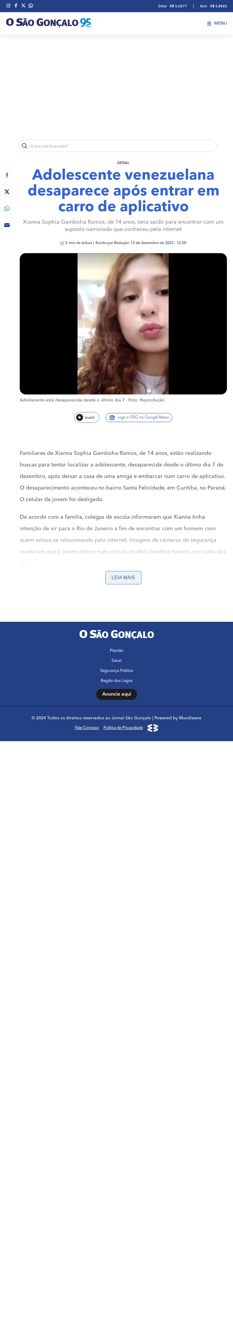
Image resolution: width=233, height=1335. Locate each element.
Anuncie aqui (116, 1215)
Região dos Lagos (117, 1202)
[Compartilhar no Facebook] (7, 175)
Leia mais (123, 577)
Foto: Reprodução (146, 400)
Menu (217, 23)
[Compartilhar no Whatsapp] (7, 208)
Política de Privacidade (123, 1249)
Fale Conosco (87, 1249)
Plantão (116, 1172)
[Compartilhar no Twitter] (7, 191)
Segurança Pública (116, 1192)
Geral (123, 163)
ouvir (85, 417)
